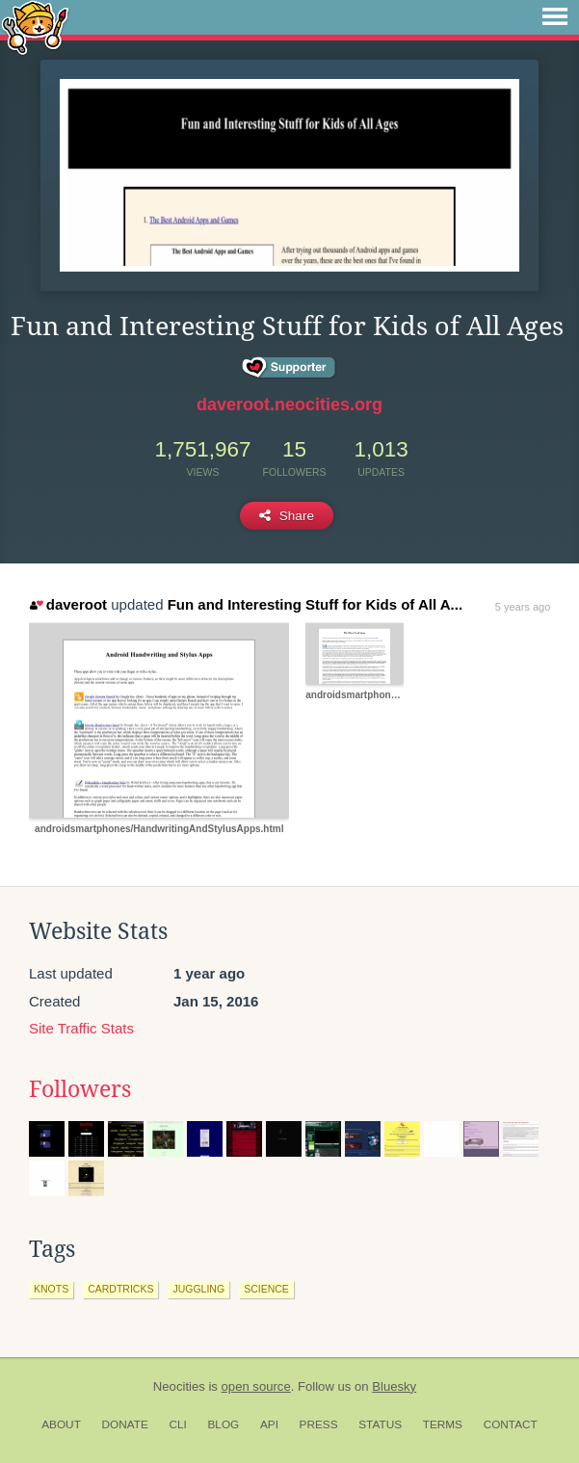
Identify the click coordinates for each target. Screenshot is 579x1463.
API (269, 1424)
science (266, 1288)
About (61, 1424)
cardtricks (120, 1288)
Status (380, 1424)
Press (319, 1424)
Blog (223, 1424)
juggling (198, 1288)
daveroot (68, 604)
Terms (442, 1424)
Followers (80, 1089)
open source (256, 1386)
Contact (511, 1424)
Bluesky (394, 1386)
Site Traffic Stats (81, 1028)
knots (51, 1288)
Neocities (179, 1386)
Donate (125, 1424)
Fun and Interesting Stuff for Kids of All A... (315, 604)
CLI (177, 1424)
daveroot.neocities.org (289, 404)
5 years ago (522, 607)
